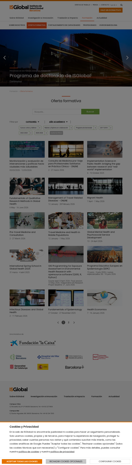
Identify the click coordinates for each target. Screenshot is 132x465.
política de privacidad (62, 451)
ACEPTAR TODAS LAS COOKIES (22, 461)
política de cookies (29, 451)
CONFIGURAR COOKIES (110, 461)
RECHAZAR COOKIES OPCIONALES (66, 461)
